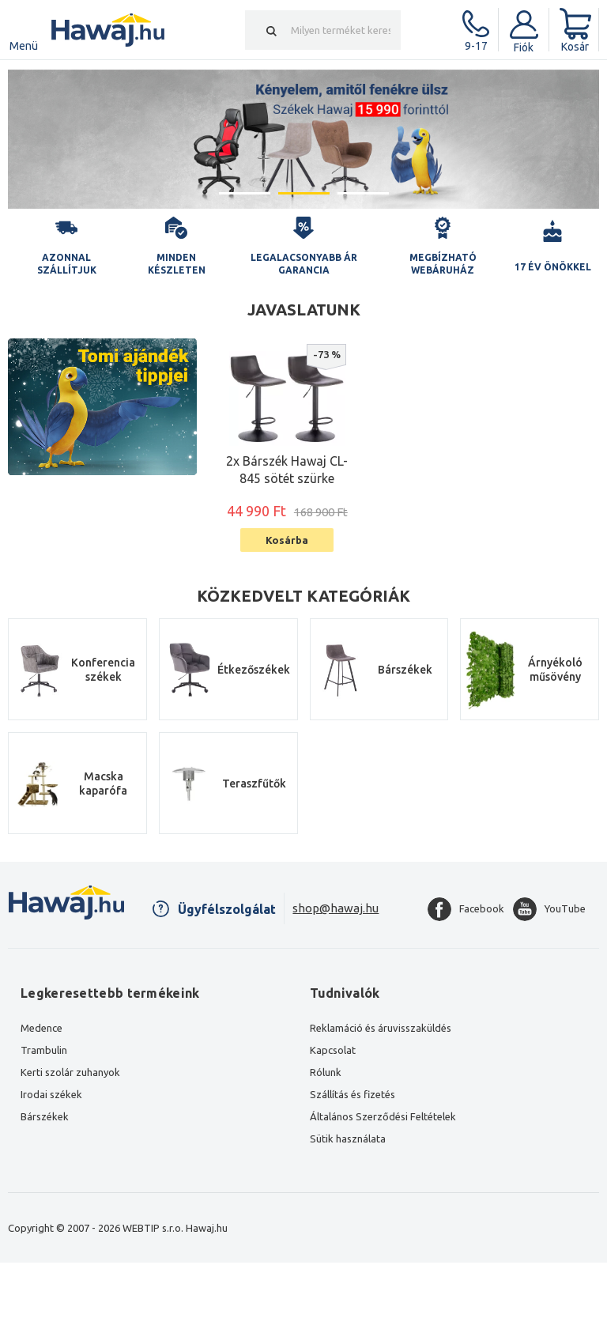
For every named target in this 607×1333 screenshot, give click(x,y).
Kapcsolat (333, 1049)
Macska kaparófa (103, 783)
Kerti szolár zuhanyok (70, 1072)
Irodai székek (51, 1094)
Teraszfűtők (254, 783)
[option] (303, 139)
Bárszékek (405, 669)
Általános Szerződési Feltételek (383, 1116)
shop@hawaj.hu (335, 908)
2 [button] (304, 193)
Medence (41, 1027)
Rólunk (325, 1072)
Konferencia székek (103, 669)
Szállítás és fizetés (352, 1094)
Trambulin (44, 1049)
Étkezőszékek (253, 669)
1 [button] (244, 193)
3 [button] (363, 193)
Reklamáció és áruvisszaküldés (380, 1027)
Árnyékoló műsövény (555, 669)
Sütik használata (348, 1138)
